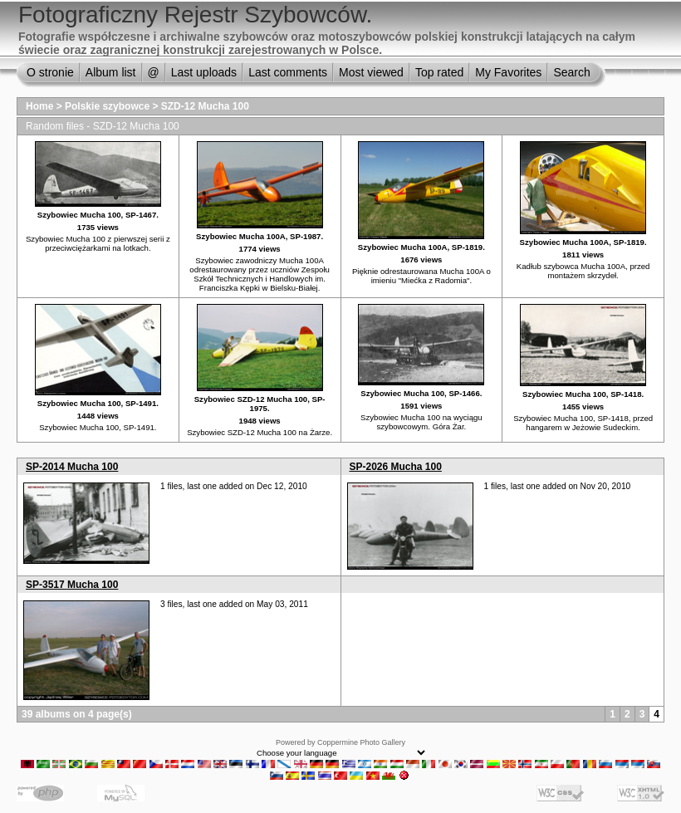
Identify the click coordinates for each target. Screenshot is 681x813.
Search (571, 72)
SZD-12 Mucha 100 (205, 106)
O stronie (50, 72)
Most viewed (371, 72)
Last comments (287, 72)
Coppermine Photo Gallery (361, 742)
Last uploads (204, 72)
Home (39, 106)
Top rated (439, 72)
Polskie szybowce (107, 106)
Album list (111, 72)
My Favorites (508, 72)
